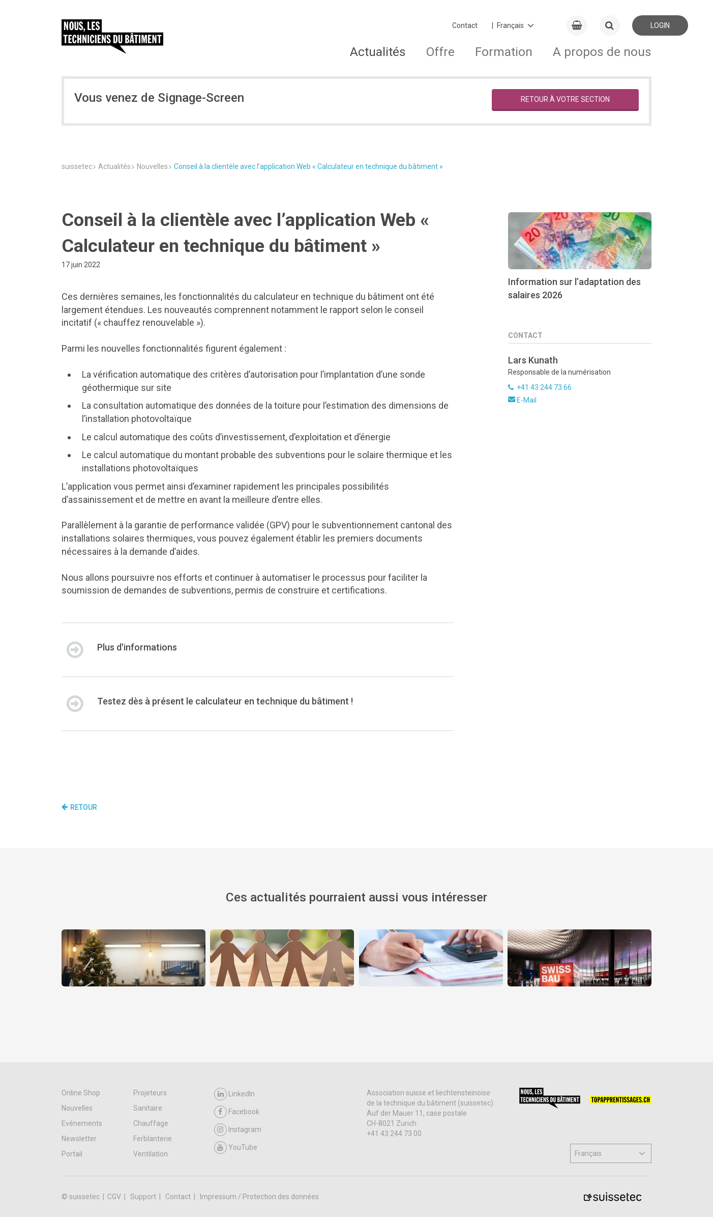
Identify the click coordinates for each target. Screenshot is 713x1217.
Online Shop (81, 1093)
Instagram (237, 1129)
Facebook (236, 1112)
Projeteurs (150, 1093)
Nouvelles (77, 1108)
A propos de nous (602, 51)
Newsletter (79, 1139)
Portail (72, 1154)
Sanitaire (147, 1108)
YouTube (235, 1147)
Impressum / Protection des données (259, 1197)
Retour (79, 807)
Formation (503, 51)
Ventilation (150, 1154)
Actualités (378, 51)
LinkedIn (234, 1094)
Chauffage (150, 1123)
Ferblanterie (152, 1139)
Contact (465, 25)
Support (144, 1197)
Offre (440, 51)
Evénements (82, 1123)
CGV (115, 1197)
